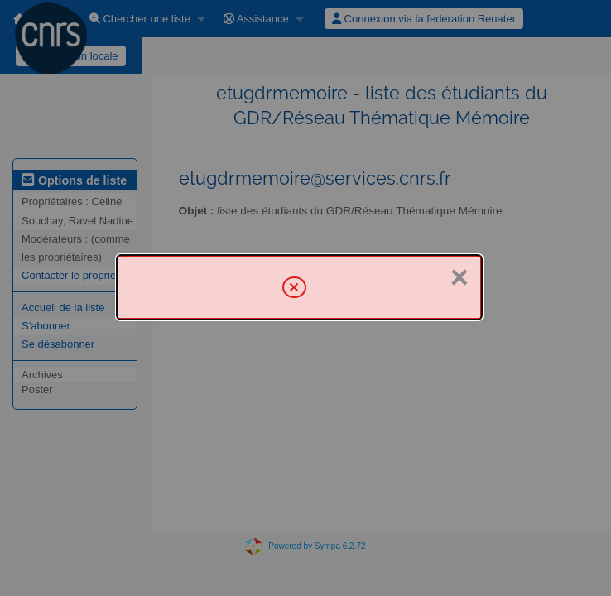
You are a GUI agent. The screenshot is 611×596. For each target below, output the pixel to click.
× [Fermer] (459, 277)
